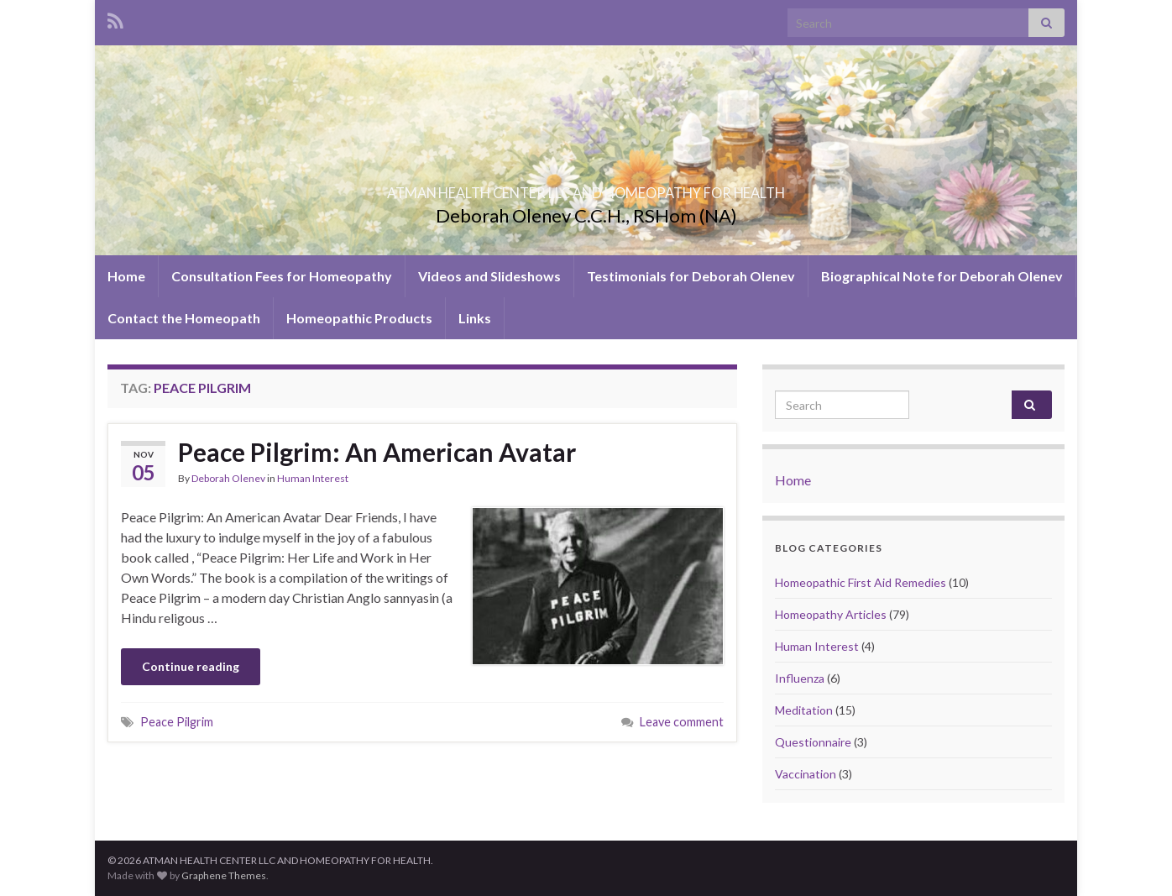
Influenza (799, 678)
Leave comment (682, 722)
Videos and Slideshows (489, 276)
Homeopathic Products (359, 318)
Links (474, 318)
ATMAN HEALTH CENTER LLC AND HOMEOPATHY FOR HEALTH (586, 187)
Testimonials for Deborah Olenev (691, 276)
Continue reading (190, 666)
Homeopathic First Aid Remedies (860, 582)
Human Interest (312, 478)
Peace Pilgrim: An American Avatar (377, 452)
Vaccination (805, 774)
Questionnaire (813, 742)
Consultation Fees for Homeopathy (281, 276)
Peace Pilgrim (176, 722)
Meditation (804, 710)
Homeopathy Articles (831, 614)
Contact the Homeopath (183, 318)
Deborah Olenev (228, 478)
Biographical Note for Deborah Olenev (942, 276)
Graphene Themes (223, 875)
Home (126, 276)
